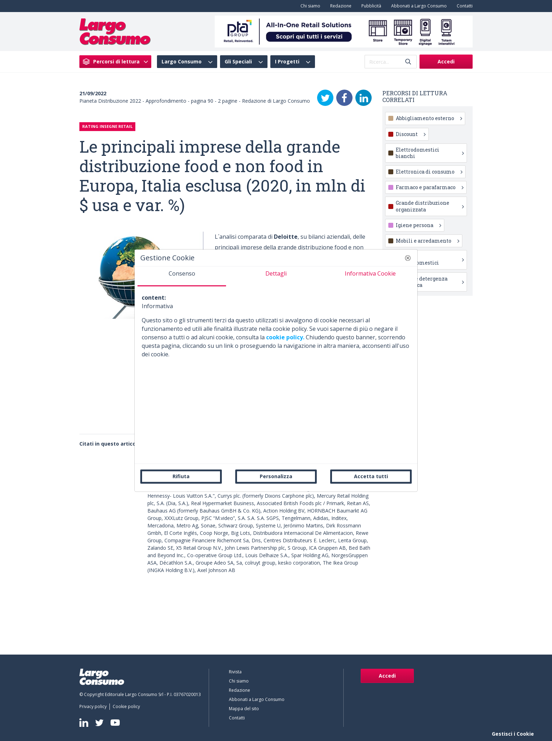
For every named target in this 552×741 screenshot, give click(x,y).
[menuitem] (309, 6)
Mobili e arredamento (427, 240)
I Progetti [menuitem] (287, 61)
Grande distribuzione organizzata (430, 206)
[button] (407, 258)
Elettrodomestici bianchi (430, 152)
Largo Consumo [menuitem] (182, 61)
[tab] (182, 276)
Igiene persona (418, 225)
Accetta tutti (371, 476)
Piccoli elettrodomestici (430, 259)
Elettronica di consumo (429, 171)
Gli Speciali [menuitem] (238, 61)
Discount (411, 134)
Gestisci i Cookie (513, 733)
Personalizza (276, 476)
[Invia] (408, 62)
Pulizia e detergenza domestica (430, 281)
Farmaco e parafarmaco (429, 187)
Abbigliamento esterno (429, 118)
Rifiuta (181, 476)
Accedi (446, 61)
